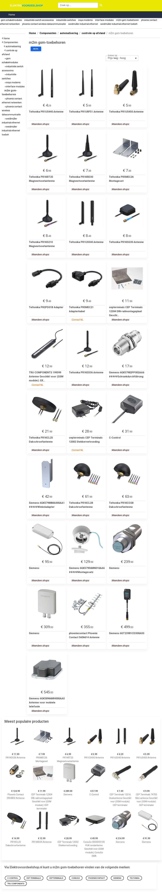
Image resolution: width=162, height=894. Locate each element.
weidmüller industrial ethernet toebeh (118, 24)
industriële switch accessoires (39, 20)
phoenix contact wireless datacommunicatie (44, 24)
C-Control (12, 878)
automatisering (14, 46)
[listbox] (122, 58)
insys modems (85, 20)
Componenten (11, 42)
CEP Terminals (33, 878)
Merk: (36, 49)
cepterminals (56, 878)
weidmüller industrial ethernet (83, 24)
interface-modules (104, 20)
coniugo (76, 878)
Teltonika (134, 878)
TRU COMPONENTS (15, 884)
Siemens (117, 878)
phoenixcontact (96, 878)
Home (11, 14)
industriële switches (66, 20)
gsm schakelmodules (11, 20)
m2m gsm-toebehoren (127, 20)
